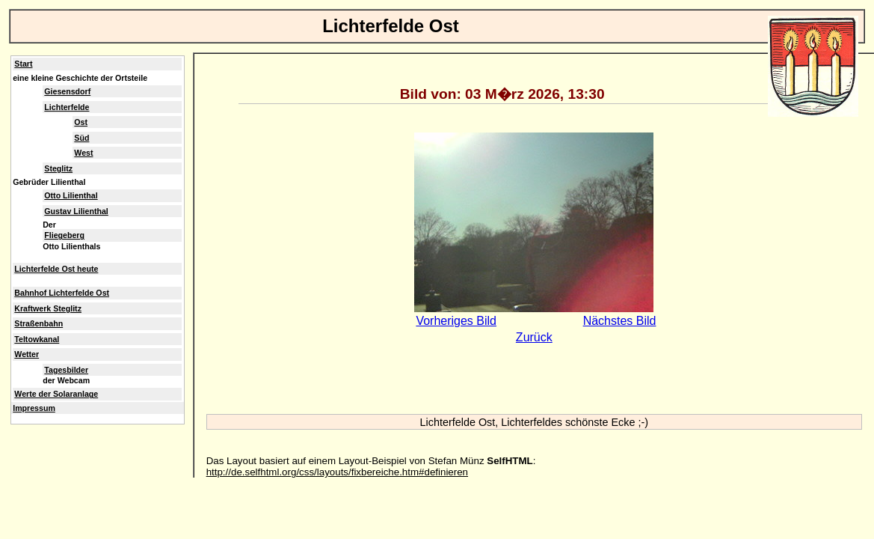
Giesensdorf (67, 91)
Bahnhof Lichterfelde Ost (61, 292)
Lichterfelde (66, 107)
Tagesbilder (66, 369)
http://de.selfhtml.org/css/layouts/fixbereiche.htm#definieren (337, 472)
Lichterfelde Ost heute (56, 268)
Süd (81, 137)
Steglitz (58, 168)
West (83, 152)
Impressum (34, 408)
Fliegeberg (64, 235)
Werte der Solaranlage (56, 393)
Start (23, 63)
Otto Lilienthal (70, 195)
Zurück (534, 337)
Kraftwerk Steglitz (47, 308)
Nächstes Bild (619, 320)
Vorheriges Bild (456, 320)
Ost (80, 122)
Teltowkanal (36, 339)
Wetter (26, 354)
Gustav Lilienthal (76, 211)
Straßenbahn (38, 323)
